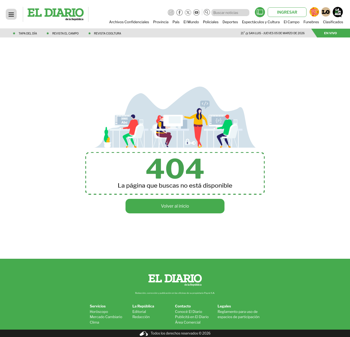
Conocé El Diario (188, 311)
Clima (94, 322)
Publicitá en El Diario (192, 317)
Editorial (139, 311)
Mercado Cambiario (106, 317)
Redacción (141, 317)
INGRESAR (287, 12)
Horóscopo (99, 311)
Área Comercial (187, 322)
